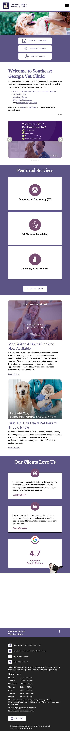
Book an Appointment (35, 41)
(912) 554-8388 (29, 107)
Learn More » (13, 374)
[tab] (31, 160)
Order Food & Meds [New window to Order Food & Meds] (35, 49)
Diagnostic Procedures (22, 100)
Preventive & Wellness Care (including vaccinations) (34, 91)
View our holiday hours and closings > (21, 711)
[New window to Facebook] (60, 632)
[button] (58, 114)
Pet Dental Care (19, 94)
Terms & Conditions (26, 728)
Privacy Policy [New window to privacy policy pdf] (14, 728)
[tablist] (35, 160)
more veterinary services (26, 103)
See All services (35, 289)
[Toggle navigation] (67, 5)
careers (17, 718)
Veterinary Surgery (20, 97)
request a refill (35, 56)
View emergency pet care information (21, 708)
